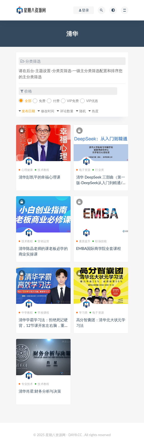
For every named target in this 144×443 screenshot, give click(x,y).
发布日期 (28, 111)
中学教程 (26, 312)
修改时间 (47, 111)
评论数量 (66, 111)
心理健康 (26, 169)
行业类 (98, 169)
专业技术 (26, 383)
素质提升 (83, 241)
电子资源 (83, 169)
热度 (95, 111)
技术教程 (42, 169)
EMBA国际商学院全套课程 (98, 248)
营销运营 (42, 241)
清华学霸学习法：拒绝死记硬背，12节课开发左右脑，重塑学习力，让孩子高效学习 (43, 325)
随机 (82, 111)
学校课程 (42, 312)
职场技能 (99, 241)
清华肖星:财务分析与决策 (40, 391)
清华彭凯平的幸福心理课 (39, 177)
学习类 (82, 312)
